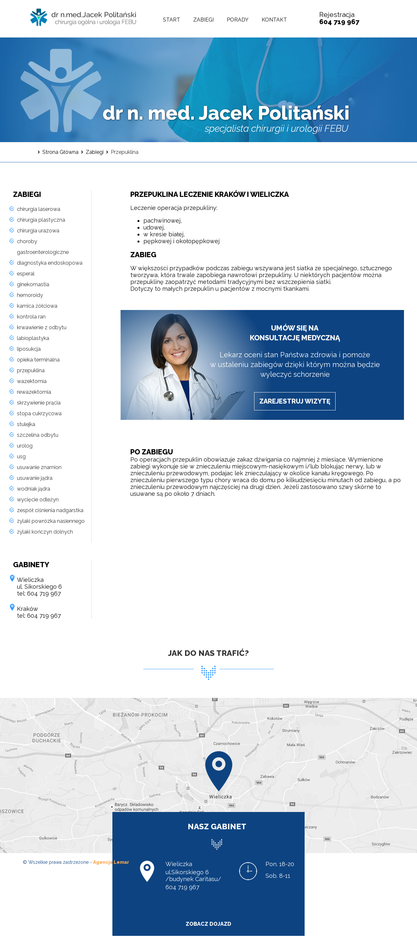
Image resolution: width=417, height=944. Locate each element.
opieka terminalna (38, 360)
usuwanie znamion (39, 467)
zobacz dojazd (208, 924)
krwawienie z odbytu (41, 327)
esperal (26, 274)
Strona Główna (60, 152)
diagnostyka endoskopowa (49, 263)
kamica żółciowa (37, 306)
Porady (238, 20)
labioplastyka (33, 338)
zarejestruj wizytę (294, 401)
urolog (25, 446)
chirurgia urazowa (38, 231)
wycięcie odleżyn (38, 499)
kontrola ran (31, 317)
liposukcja (29, 349)
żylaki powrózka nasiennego (51, 521)
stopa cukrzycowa (39, 413)
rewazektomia (34, 392)
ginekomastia (33, 284)
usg (21, 456)
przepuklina (31, 370)
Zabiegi (203, 20)
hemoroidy (30, 295)
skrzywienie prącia (39, 403)
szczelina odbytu (37, 435)
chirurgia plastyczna (41, 220)
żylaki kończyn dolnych (45, 532)
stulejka (26, 424)
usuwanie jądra (34, 478)
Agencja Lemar (111, 862)
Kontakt (274, 20)
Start (171, 20)
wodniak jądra (33, 489)
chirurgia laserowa (38, 209)
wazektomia (32, 381)
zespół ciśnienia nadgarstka (50, 510)
